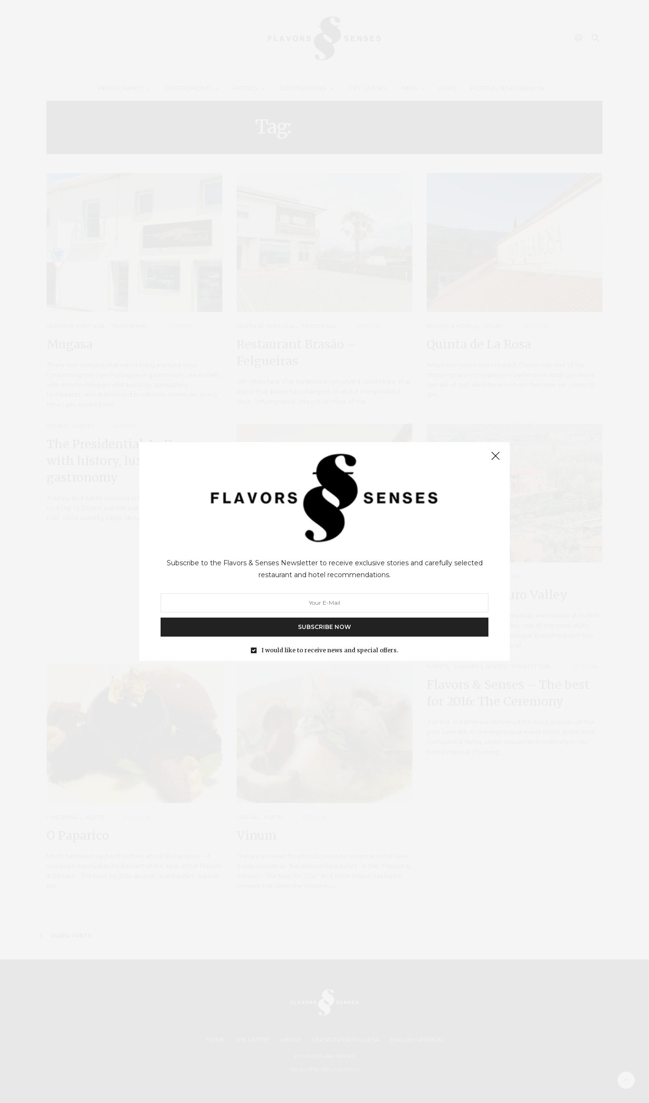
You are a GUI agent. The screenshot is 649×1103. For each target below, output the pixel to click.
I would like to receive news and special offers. (329, 650)
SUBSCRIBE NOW (324, 626)
